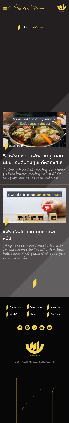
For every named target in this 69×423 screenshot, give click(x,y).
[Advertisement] (34, 70)
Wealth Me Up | (22, 146)
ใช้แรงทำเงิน (15, 307)
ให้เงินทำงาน (36, 307)
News (33, 314)
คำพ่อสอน (55, 307)
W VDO (13, 314)
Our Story (55, 314)
